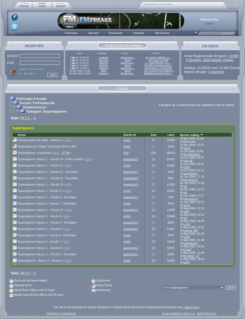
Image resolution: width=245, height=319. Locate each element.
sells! (186, 211)
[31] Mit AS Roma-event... (158, 65)
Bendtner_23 (191, 255)
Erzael (187, 249)
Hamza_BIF (190, 230)
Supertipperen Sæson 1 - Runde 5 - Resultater (47, 235)
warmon (103, 63)
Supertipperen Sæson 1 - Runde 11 (42, 190)
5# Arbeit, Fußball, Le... (158, 57)
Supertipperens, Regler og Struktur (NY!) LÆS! (47, 146)
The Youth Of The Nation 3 (158, 71)
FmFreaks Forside (31, 99)
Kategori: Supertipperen (46, 111)
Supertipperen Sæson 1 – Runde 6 (41, 247)
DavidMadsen (191, 154)
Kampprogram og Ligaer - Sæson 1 (41, 140)
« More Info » (191, 307)
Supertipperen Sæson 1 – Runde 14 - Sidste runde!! (52, 159)
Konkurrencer (34, 107)
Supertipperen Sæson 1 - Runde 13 (42, 165)
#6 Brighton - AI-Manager (158, 68)
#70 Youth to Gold (158, 60)
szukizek (103, 57)
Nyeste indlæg (191, 135)
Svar (154, 134)
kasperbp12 (130, 159)
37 (63, 152)
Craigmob (216, 72)
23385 (233, 56)
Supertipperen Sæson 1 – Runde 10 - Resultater (48, 178)
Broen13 (103, 60)
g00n (104, 71)
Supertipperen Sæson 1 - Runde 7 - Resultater (47, 203)
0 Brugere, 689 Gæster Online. (210, 60)
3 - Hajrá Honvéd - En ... (158, 63)
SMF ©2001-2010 (206, 313)
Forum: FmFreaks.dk (37, 103)
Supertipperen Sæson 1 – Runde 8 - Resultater (47, 197)
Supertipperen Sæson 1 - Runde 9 (41, 216)
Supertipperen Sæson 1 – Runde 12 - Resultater (48, 171)
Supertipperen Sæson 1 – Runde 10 (42, 209)
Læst (171, 134)
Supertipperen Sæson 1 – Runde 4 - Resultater (47, 254)
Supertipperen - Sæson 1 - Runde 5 (42, 260)
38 (67, 152)
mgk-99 (188, 160)
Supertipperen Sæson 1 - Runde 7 (41, 241)
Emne (22, 134)
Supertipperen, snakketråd (36, 152)
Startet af (129, 134)
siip (185, 186)
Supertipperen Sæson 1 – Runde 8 (41, 228)
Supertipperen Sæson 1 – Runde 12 (42, 184)
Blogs (127, 60)
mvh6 (126, 140)
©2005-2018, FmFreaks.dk (61, 313)
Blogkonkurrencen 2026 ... (158, 73)
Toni (126, 152)
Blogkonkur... (128, 57)
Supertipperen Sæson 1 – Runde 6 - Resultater (47, 222)
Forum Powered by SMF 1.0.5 (178, 313)
